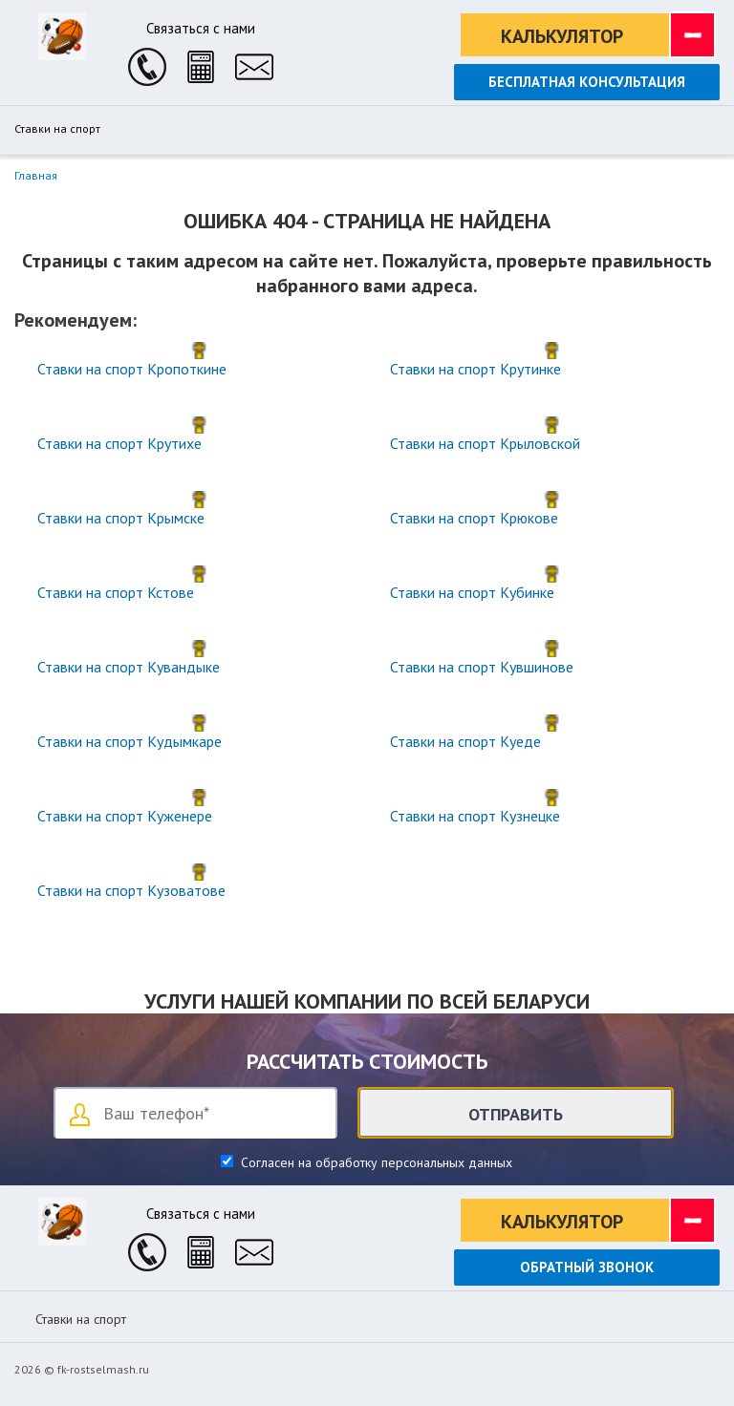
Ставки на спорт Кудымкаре (129, 741)
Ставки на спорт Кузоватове (131, 890)
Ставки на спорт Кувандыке (128, 666)
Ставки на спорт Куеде (465, 741)
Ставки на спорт (57, 129)
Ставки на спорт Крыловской (485, 443)
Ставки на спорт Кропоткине (132, 368)
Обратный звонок (587, 1267)
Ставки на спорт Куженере (124, 815)
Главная (35, 175)
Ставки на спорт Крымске (121, 517)
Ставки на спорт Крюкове (474, 517)
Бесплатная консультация (586, 82)
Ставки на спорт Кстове (115, 592)
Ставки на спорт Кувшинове (481, 666)
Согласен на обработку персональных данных (374, 1162)
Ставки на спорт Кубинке (472, 592)
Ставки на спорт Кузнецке (475, 815)
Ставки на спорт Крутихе (119, 443)
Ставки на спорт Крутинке (475, 368)
